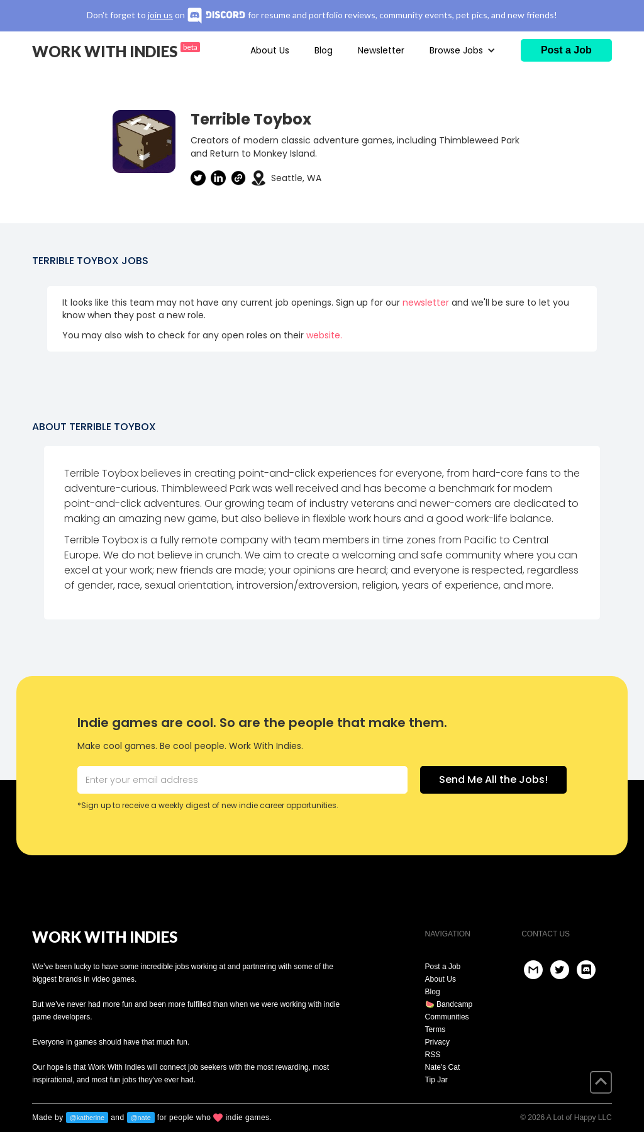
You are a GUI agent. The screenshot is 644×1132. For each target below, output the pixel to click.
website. (324, 335)
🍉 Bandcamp (449, 1004)
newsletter (425, 302)
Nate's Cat (442, 1067)
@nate (141, 1117)
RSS (433, 1054)
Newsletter (381, 50)
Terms (435, 1029)
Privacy (437, 1042)
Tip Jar (436, 1079)
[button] (462, 50)
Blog (323, 50)
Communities (447, 1017)
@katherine (87, 1117)
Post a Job (443, 966)
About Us (269, 50)
